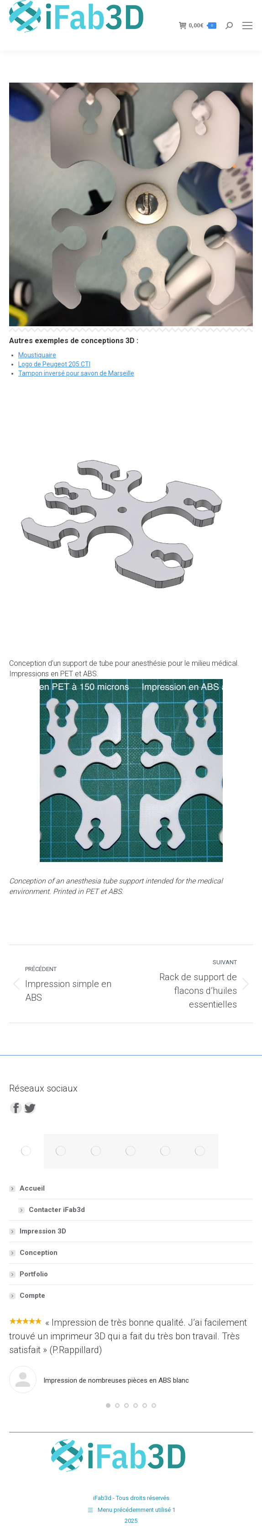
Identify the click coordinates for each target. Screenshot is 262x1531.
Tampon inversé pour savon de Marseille (76, 373)
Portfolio (34, 1274)
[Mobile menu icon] (247, 25)
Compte (32, 1295)
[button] (108, 1405)
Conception (27, 663)
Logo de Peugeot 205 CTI (54, 364)
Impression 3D (43, 1231)
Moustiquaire (37, 355)
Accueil (27, 1188)
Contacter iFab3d (57, 1210)
